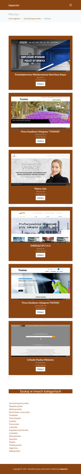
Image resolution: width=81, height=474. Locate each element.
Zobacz (40, 84)
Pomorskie (14, 424)
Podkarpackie (15, 445)
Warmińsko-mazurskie (19, 412)
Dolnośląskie (15, 418)
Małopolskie (14, 451)
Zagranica (13, 448)
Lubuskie (13, 427)
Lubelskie (13, 433)
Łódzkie (12, 421)
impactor (14, 5)
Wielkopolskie (15, 409)
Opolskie (13, 439)
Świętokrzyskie (16, 406)
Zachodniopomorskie (32, 18)
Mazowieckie (15, 436)
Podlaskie (13, 415)
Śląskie (12, 442)
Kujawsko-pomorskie (18, 430)
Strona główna (14, 18)
